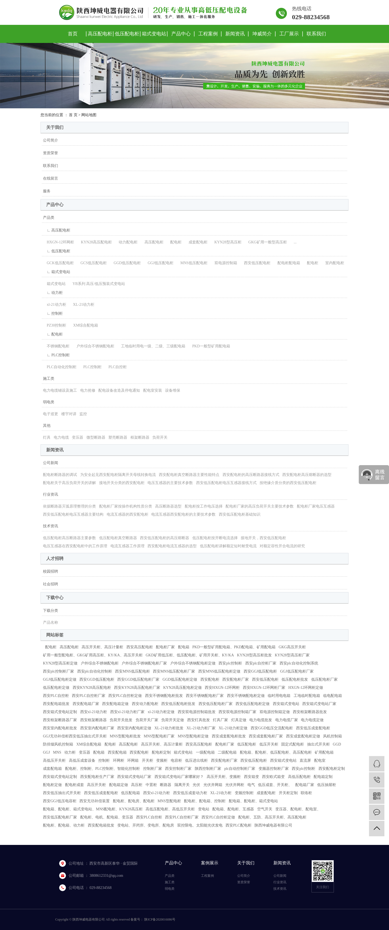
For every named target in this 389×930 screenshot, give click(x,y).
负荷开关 (159, 437)
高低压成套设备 (82, 760)
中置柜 (151, 785)
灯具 (47, 437)
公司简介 (50, 140)
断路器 (165, 785)
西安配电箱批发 (56, 704)
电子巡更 (50, 414)
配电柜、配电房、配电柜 (134, 801)
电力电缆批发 (260, 720)
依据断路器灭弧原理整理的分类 (69, 506)
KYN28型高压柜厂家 (292, 655)
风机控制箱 (332, 736)
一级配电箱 (205, 752)
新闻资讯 (235, 33)
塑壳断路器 (117, 437)
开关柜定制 (288, 793)
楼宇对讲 (68, 414)
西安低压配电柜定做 (253, 704)
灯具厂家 (220, 720)
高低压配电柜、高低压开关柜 (170, 809)
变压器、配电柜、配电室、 (298, 809)
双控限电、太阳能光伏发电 (200, 825)
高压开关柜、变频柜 (224, 777)
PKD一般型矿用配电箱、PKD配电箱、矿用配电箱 (234, 647)
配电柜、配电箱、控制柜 (205, 801)
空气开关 (264, 809)
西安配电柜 (209, 679)
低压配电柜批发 (294, 679)
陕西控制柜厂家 (208, 769)
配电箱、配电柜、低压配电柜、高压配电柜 (276, 752)
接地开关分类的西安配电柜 (122, 483)
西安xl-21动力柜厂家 (127, 712)
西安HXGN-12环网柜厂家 (264, 688)
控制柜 (104, 760)
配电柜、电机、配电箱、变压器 (106, 817)
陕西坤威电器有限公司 (273, 825)
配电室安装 (152, 390)
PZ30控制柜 (54, 325)
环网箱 (133, 760)
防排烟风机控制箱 (58, 744)
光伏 (196, 785)
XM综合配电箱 (83, 325)
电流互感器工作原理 (127, 546)
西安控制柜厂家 (178, 769)
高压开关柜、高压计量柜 (102, 647)
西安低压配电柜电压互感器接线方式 (226, 483)
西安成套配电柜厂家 (266, 736)
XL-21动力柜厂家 (200, 728)
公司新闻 (50, 463)
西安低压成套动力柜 (190, 793)
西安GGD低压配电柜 (96, 679)
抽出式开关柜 (318, 744)
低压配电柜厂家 (324, 679)
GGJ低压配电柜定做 (59, 679)
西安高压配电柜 (139, 647)
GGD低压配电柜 (125, 263)
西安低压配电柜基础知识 (239, 514)
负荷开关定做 (172, 720)
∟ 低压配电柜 (56, 251)
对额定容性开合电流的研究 (282, 546)
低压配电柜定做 (56, 688)
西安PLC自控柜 (56, 696)
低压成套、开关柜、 (275, 785)
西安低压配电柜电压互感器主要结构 (73, 514)
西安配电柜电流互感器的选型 (172, 546)
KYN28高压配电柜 (94, 242)
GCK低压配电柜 (58, 263)
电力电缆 (61, 437)
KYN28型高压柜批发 (254, 655)
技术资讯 (50, 526)
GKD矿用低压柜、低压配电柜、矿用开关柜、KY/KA (190, 655)
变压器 (77, 437)
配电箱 (183, 647)
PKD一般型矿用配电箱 (209, 346)
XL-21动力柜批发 (169, 728)
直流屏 (305, 760)
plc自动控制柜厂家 (239, 769)
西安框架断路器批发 (310, 712)
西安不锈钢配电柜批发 (164, 696)
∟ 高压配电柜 (56, 230)
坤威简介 (262, 33)
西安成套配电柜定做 (303, 736)
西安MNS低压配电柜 (132, 671)
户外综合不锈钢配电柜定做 (193, 663)
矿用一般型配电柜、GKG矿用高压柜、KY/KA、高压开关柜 (93, 655)
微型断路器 (95, 437)
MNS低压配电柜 (192, 263)
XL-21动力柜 (81, 305)
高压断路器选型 (168, 506)
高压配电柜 (100, 33)
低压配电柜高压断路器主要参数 (69, 538)
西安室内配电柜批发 (60, 728)
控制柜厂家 (152, 769)
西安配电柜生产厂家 (97, 777)
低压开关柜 (268, 744)
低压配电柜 (127, 33)
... (293, 242)
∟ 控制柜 (53, 313)
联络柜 (306, 793)
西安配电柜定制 (331, 769)
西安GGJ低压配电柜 (260, 671)
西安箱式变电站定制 (60, 712)
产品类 (48, 218)
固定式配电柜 (292, 744)
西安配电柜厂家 (235, 679)
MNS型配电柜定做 (193, 736)
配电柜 (174, 242)
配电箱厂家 (304, 785)
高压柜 (136, 785)
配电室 (320, 760)
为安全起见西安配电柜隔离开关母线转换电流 (118, 475)
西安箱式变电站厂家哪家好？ (179, 777)
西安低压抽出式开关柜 (62, 793)
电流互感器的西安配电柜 (127, 514)
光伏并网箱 (212, 785)
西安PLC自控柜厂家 (88, 696)
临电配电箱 (332, 696)
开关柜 (147, 760)
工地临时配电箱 (307, 696)
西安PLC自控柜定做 (125, 696)
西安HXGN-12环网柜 (222, 688)
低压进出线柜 (196, 760)
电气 (251, 785)
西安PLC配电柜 (238, 825)
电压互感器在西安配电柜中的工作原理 (75, 546)
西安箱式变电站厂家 (319, 704)
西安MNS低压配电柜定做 (219, 671)
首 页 (73, 115)
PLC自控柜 (116, 367)
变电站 (203, 809)
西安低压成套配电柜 (313, 728)
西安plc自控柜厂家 (260, 663)
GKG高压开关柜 (292, 647)
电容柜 (176, 760)
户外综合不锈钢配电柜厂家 (144, 663)
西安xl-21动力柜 (93, 712)
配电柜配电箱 (287, 263)
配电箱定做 (118, 785)
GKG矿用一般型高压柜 (265, 242)
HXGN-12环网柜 (58, 242)
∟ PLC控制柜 (56, 355)
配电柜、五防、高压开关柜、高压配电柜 (272, 817)
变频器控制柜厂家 (274, 769)
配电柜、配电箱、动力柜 (64, 825)
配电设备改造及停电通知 (119, 390)
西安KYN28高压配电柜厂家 (137, 688)
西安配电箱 (117, 752)
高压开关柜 (96, 785)
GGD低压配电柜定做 (180, 679)
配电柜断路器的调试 (60, 475)
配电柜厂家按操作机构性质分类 (125, 506)
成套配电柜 (196, 242)
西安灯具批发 (198, 720)
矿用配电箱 (324, 752)
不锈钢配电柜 (56, 346)
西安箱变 (251, 777)
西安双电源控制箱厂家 (237, 712)
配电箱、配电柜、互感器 (233, 809)
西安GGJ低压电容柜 (59, 801)
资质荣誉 (50, 153)
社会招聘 (50, 584)
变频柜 (161, 760)
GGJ (46, 752)
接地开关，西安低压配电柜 (263, 538)
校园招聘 (50, 571)
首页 (73, 33)
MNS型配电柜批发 (125, 736)
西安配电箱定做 (115, 704)
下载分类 (50, 611)
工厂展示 (289, 33)
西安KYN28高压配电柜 (92, 688)
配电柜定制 (161, 752)
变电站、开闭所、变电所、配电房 (145, 825)
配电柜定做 (52, 785)
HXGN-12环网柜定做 (305, 688)
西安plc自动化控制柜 (94, 671)
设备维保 (172, 390)
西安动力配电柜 (145, 704)
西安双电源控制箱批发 (197, 712)
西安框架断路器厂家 (60, 720)
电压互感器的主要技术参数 (170, 483)
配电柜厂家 (165, 647)
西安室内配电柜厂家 (97, 728)
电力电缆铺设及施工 (60, 390)
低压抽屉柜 (326, 785)
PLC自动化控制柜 (59, 367)
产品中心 (181, 33)
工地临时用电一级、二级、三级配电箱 (151, 346)
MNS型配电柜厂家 (159, 736)
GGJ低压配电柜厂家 (297, 671)
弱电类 (48, 402)
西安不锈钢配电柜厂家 (205, 696)
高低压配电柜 (299, 777)
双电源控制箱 (224, 263)
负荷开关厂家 (147, 720)
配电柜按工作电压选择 (204, 506)
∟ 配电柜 (53, 334)
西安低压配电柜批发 (178, 704)
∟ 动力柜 (53, 293)
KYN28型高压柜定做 (60, 663)
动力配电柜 (126, 242)
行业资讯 (50, 494)
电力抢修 (87, 390)
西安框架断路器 (93, 720)
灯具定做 (238, 720)
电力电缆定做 (312, 720)
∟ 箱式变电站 (56, 272)
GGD (337, 744)
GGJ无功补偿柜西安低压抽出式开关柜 (75, 736)
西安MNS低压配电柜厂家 (174, 671)
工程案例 (208, 33)
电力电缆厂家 (286, 720)
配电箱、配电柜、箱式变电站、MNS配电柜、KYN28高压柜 (93, 809)
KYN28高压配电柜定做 (182, 688)
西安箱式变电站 (286, 704)
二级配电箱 (227, 752)
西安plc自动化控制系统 (299, 663)
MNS (57, 752)
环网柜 (118, 760)
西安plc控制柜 (230, 663)
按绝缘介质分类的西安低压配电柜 (288, 483)
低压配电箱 (130, 793)
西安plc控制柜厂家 (58, 671)
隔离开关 (182, 785)
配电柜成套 (74, 785)
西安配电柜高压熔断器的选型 (306, 475)
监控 (83, 414)
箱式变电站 (154, 33)
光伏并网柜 (234, 785)
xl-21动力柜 (54, 305)
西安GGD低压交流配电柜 (272, 728)
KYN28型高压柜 (225, 242)
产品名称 (50, 622)
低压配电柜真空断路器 (118, 538)
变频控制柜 (244, 793)
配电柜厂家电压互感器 (316, 506)
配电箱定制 (323, 777)
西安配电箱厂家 (86, 704)
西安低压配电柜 (255, 263)
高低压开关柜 (54, 760)
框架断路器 (139, 437)
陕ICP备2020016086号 (159, 919)
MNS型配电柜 (169, 801)
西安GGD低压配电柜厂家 (138, 679)
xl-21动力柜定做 (161, 712)
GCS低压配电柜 (92, 263)
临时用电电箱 (279, 696)
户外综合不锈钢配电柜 (93, 346)
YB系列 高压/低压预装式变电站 (97, 284)
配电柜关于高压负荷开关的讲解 (69, 483)
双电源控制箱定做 (275, 712)
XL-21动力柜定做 (233, 728)
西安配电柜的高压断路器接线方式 (251, 475)
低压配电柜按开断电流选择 (215, 538)
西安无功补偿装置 (94, 801)
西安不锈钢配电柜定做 (246, 696)
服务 (47, 191)
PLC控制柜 (90, 367)
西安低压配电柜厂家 (216, 704)
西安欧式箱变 (273, 777)
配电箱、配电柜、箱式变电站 (253, 801)
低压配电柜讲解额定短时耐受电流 (228, 546)
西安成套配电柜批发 (229, 736)
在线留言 (50, 178)
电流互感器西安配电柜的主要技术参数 (183, 514)
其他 (47, 426)
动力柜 (70, 752)
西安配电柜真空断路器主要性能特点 (189, 475)
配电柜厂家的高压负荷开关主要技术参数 (260, 506)
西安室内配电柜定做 (134, 728)
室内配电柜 (332, 263)
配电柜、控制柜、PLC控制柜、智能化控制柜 (102, 769)
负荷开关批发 (121, 720)
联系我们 (316, 33)
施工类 (48, 379)
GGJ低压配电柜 (159, 263)
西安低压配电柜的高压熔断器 (164, 538)
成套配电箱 (52, 769)
